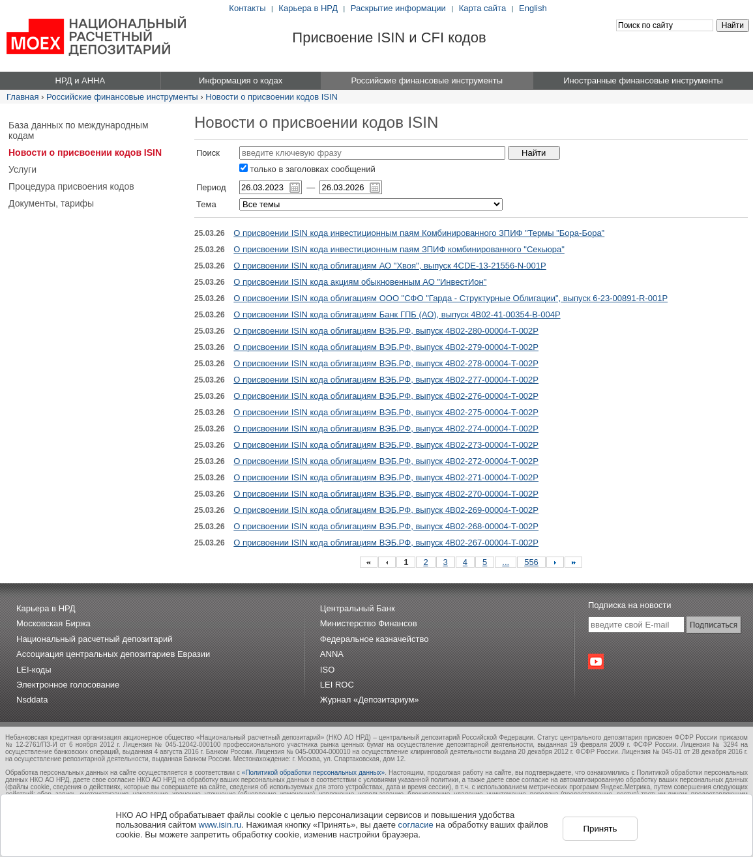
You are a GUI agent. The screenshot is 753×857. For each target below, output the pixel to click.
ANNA (332, 654)
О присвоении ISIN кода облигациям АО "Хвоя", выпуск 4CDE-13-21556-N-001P (389, 265)
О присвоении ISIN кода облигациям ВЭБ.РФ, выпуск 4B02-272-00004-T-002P (386, 461)
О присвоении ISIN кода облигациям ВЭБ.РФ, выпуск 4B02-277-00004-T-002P (386, 380)
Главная (22, 97)
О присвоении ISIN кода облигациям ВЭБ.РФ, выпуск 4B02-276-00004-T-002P (386, 396)
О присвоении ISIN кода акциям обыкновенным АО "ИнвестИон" (359, 282)
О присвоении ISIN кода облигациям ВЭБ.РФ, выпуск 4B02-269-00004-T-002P (386, 510)
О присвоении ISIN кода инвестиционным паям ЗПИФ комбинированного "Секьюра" (398, 249)
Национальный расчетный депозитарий (94, 639)
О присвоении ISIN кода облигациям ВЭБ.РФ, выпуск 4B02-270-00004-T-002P (386, 494)
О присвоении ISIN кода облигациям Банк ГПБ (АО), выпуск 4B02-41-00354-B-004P (396, 314)
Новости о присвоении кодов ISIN (271, 97)
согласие (416, 825)
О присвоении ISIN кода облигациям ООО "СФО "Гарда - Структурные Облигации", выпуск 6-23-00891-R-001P (450, 298)
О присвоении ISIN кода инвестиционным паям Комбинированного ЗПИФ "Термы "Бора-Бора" (418, 233)
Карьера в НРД (308, 8)
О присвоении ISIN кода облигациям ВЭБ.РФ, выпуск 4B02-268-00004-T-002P (386, 526)
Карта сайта (482, 8)
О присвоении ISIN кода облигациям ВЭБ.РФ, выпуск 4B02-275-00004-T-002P (386, 412)
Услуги (22, 169)
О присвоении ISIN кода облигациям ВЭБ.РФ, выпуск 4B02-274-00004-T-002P (386, 428)
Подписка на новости (630, 605)
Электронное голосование (67, 685)
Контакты (247, 8)
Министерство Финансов (368, 623)
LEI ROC (337, 685)
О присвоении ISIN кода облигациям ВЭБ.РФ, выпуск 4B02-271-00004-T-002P (386, 477)
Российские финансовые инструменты (122, 97)
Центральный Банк (357, 608)
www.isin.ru (220, 825)
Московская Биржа (53, 623)
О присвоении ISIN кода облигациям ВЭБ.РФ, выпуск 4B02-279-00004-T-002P (386, 347)
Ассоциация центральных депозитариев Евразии (113, 654)
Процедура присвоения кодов (71, 186)
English (533, 8)
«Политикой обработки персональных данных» (313, 772)
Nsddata (32, 699)
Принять (600, 829)
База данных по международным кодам (78, 130)
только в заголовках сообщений (307, 169)
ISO (327, 670)
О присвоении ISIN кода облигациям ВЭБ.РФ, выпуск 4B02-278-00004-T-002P (386, 363)
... (505, 562)
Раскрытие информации (398, 8)
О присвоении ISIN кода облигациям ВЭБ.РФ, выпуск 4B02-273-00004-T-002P (386, 445)
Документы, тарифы (51, 203)
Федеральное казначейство (374, 639)
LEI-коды (34, 670)
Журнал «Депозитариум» (369, 699)
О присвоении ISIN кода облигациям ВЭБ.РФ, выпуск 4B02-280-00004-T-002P (386, 331)
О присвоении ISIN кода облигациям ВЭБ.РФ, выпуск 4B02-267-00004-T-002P (386, 542)
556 (531, 562)
